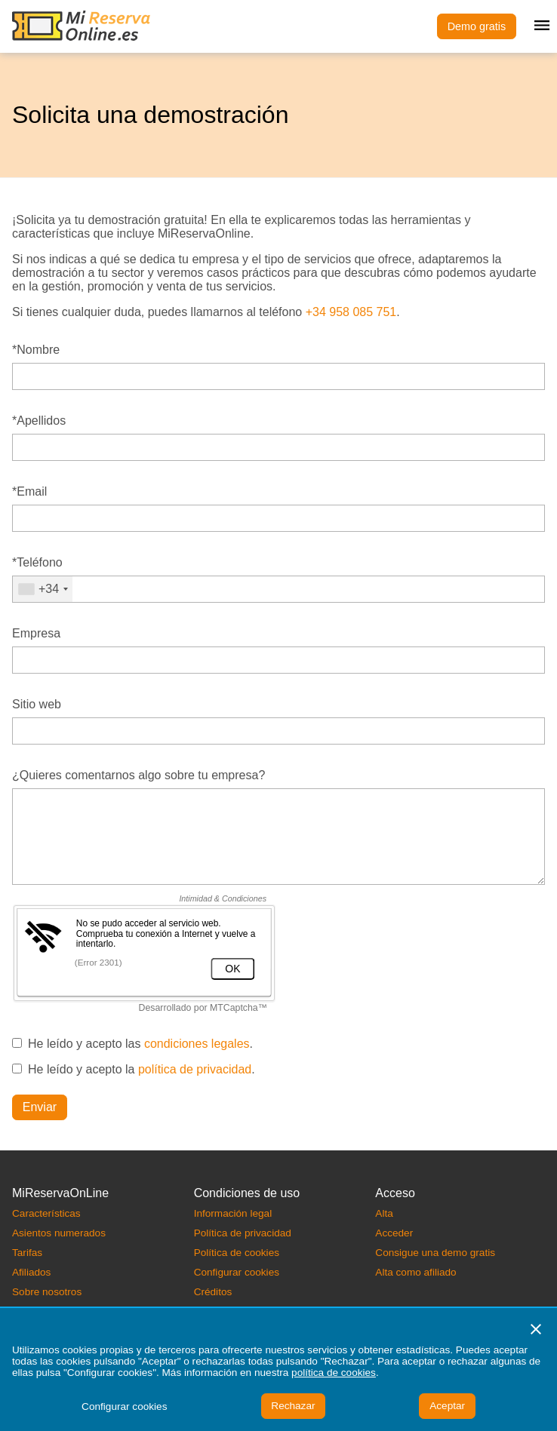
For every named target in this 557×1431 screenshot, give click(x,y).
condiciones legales (197, 1043)
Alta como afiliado (415, 1272)
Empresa (36, 633)
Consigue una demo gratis (435, 1252)
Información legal (233, 1213)
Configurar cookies (236, 1272)
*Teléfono (37, 562)
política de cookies (333, 1372)
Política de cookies (236, 1252)
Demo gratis (477, 26)
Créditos (213, 1291)
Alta (383, 1213)
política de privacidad (194, 1069)
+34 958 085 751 (351, 312)
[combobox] (42, 589)
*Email (29, 491)
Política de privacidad (242, 1233)
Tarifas (27, 1252)
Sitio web (36, 704)
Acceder (394, 1233)
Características (46, 1213)
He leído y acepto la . (141, 1069)
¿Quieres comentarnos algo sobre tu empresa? (138, 775)
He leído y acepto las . (140, 1043)
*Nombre (36, 349)
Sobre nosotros (47, 1291)
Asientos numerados (59, 1233)
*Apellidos (39, 420)
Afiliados (31, 1272)
